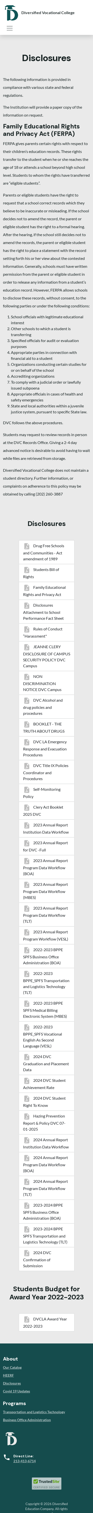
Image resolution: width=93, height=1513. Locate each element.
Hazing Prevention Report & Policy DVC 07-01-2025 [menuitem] (44, 1122)
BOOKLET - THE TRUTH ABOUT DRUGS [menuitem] (43, 727)
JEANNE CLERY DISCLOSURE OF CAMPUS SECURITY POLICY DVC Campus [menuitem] (46, 656)
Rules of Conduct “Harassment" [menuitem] (42, 632)
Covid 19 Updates (16, 1391)
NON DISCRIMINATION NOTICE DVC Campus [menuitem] (42, 683)
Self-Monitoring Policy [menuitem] (42, 793)
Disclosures (12, 1383)
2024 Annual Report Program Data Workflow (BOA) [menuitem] (45, 1164)
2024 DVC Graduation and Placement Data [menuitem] (46, 1063)
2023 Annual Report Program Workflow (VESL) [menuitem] (45, 935)
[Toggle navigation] (9, 28)
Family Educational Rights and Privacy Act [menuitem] (44, 591)
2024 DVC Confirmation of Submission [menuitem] (37, 1259)
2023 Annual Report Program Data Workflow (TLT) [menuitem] (45, 914)
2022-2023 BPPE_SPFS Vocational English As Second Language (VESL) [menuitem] (42, 1036)
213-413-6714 (24, 1461)
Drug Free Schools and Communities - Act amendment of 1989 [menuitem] (43, 552)
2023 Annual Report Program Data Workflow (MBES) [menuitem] (45, 891)
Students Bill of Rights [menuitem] (41, 573)
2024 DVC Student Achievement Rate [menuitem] (44, 1084)
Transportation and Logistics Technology (34, 1412)
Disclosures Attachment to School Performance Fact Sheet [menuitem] (43, 611)
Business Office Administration (27, 1420)
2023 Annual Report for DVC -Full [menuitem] (45, 846)
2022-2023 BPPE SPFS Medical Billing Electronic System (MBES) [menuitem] (45, 1009)
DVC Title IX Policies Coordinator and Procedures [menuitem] (45, 772)
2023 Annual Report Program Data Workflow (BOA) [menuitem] (45, 867)
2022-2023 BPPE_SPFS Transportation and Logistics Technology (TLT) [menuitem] (46, 983)
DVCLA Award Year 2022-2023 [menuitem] (45, 1322)
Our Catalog (12, 1367)
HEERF (8, 1375)
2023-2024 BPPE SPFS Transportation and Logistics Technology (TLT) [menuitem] (45, 1235)
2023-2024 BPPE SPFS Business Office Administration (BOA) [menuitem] (43, 1211)
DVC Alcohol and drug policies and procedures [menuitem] (43, 707)
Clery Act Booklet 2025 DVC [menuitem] (43, 811)
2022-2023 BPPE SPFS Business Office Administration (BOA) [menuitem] (43, 956)
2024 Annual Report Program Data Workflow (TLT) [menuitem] (45, 1188)
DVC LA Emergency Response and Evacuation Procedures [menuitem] (45, 748)
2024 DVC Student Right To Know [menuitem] (44, 1102)
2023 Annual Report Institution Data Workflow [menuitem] (46, 828)
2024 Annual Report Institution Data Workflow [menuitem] (46, 1143)
